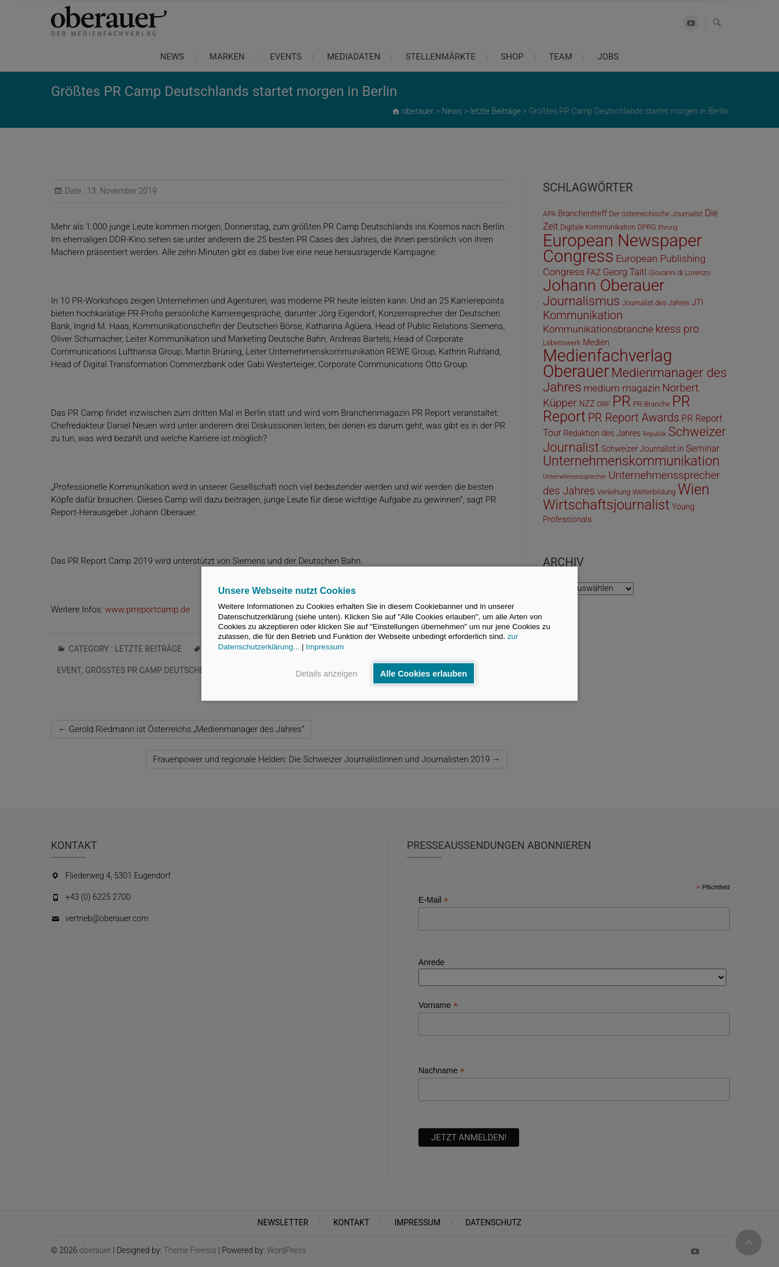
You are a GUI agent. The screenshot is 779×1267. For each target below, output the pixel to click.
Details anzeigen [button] (326, 673)
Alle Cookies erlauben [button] (423, 673)
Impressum (325, 646)
